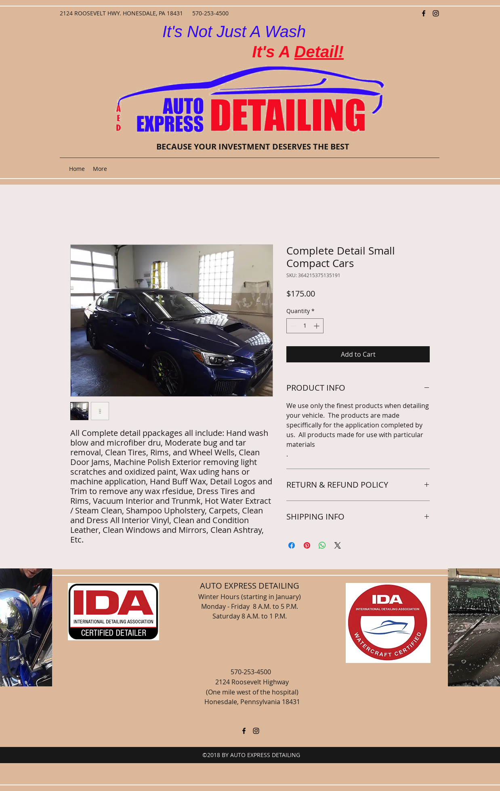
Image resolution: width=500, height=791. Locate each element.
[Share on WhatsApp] (322, 545)
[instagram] (436, 13)
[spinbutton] (305, 326)
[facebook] (424, 13)
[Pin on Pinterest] (307, 545)
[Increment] (317, 326)
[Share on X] (337, 545)
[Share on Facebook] (291, 545)
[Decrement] (293, 326)
